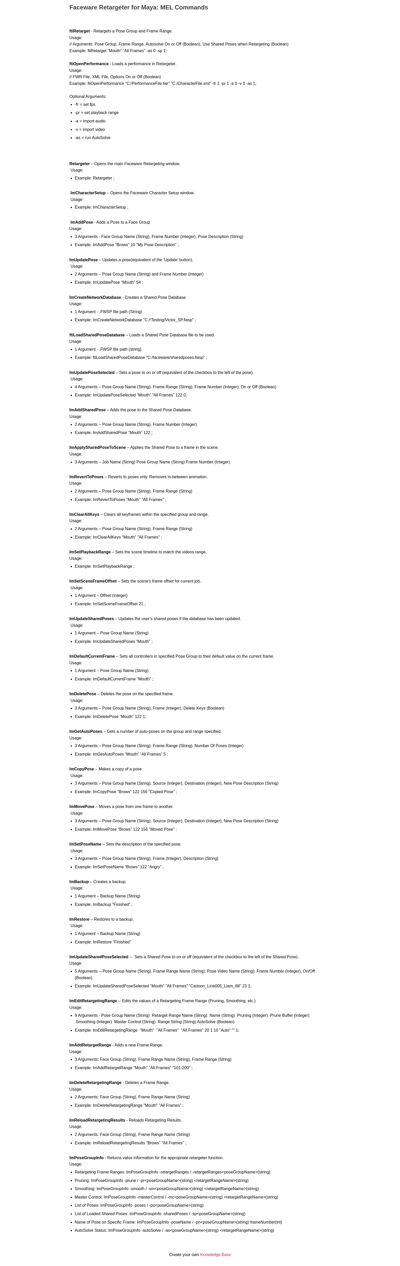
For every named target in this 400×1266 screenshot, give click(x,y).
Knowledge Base (215, 1254)
